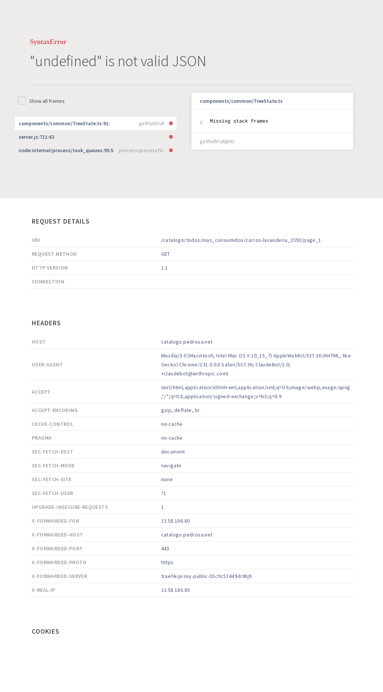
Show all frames (47, 101)
